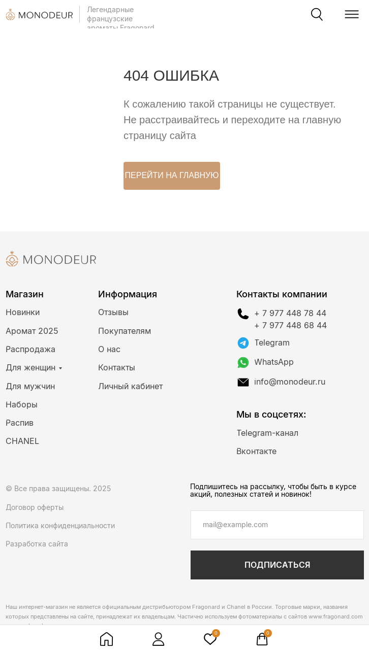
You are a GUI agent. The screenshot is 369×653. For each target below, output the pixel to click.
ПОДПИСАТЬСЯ (277, 565)
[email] (277, 524)
